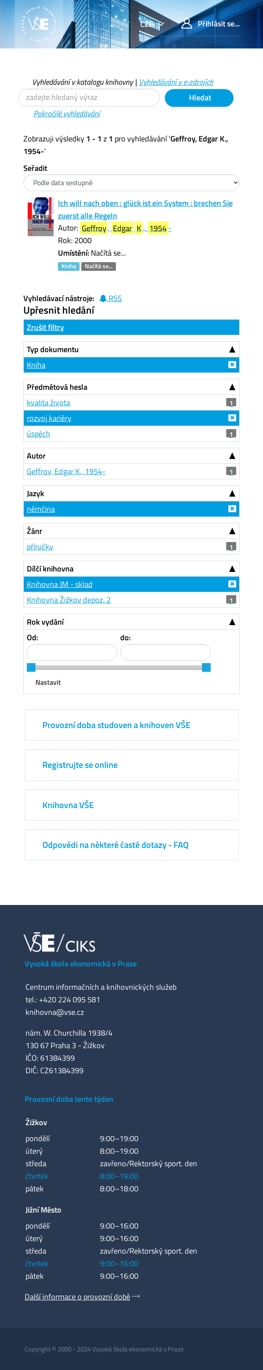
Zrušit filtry (45, 327)
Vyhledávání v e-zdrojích (176, 82)
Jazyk (35, 493)
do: (125, 637)
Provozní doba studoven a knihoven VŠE (116, 725)
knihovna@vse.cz (55, 1012)
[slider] (31, 667)
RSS (110, 298)
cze (147, 24)
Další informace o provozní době (77, 1297)
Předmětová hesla (57, 387)
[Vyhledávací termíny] (89, 97)
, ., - (126, 228)
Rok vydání (45, 622)
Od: (32, 637)
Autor (36, 456)
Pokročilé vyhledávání (66, 113)
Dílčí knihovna (50, 568)
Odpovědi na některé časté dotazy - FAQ (115, 844)
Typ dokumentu (53, 349)
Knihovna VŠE (68, 805)
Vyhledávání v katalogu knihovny (82, 82)
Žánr (34, 531)
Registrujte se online (80, 764)
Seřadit (35, 168)
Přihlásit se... (210, 23)
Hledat (199, 97)
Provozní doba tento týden (69, 1099)
